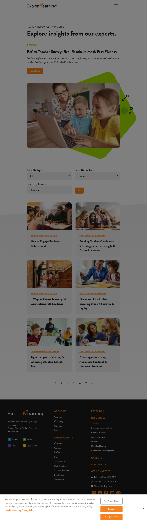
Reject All (111, 512)
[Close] (143, 512)
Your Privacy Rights (111, 504)
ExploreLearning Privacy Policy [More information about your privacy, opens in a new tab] (20, 513)
